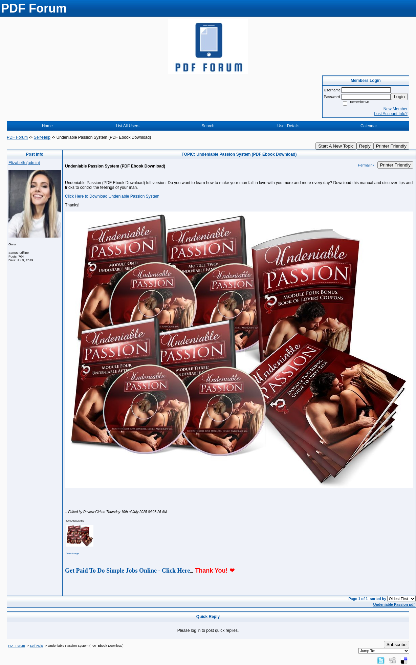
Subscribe (397, 644)
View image (72, 553)
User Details (288, 126)
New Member (396, 109)
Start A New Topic (335, 146)
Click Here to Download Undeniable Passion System (112, 196)
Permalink (366, 165)
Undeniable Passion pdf (394, 604)
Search (207, 126)
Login (399, 96)
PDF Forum (17, 137)
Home (47, 126)
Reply (365, 146)
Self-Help (42, 137)
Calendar (368, 126)
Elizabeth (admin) (24, 162)
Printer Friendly (391, 146)
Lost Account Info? (391, 113)
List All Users (127, 126)
